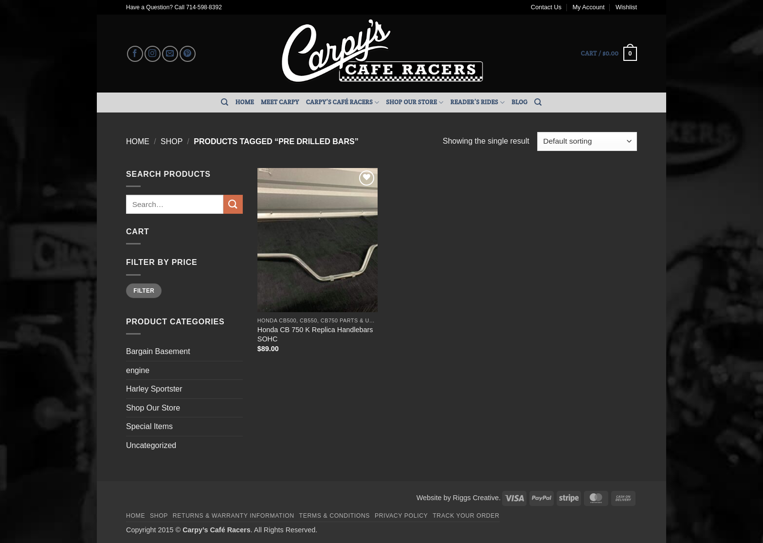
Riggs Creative (476, 498)
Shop (171, 141)
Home (245, 102)
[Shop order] (587, 141)
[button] (609, 54)
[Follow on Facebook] (135, 54)
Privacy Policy (401, 515)
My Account (588, 7)
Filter (143, 290)
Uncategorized (151, 445)
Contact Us (546, 7)
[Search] (224, 102)
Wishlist (626, 7)
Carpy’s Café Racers (343, 102)
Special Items (149, 426)
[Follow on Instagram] (153, 54)
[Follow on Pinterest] (188, 54)
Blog (519, 102)
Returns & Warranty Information (233, 515)
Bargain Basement (158, 351)
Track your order (466, 515)
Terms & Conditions (334, 515)
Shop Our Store (414, 102)
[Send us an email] (170, 54)
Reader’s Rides (478, 102)
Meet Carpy (280, 102)
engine (137, 370)
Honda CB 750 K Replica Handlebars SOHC (315, 334)
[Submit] (233, 204)
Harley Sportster (154, 389)
